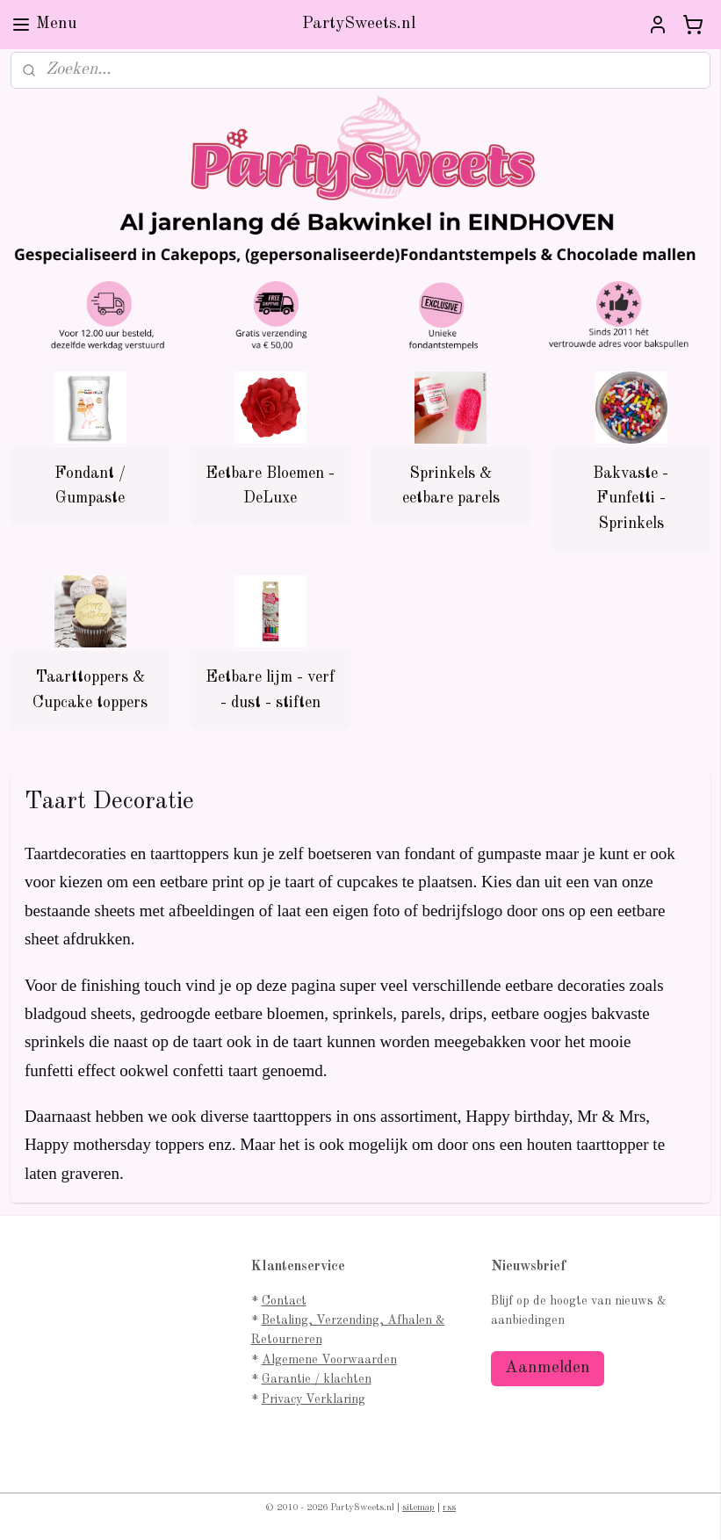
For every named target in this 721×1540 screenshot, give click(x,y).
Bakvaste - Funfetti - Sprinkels (630, 498)
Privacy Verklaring (313, 1399)
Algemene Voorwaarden (329, 1360)
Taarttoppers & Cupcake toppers (90, 690)
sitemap (418, 1508)
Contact (284, 1301)
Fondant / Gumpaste (90, 485)
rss (449, 1508)
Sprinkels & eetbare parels (451, 485)
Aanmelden (547, 1368)
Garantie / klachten (316, 1379)
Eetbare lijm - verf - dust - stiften (270, 690)
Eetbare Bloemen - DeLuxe (270, 485)
